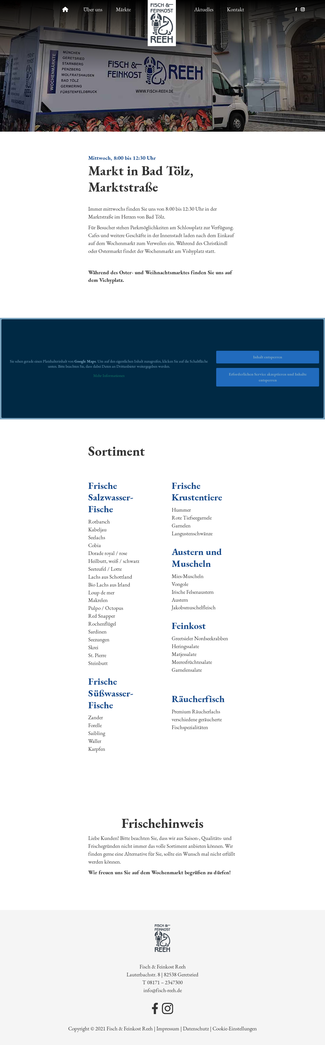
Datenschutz (196, 1028)
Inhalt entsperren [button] (267, 356)
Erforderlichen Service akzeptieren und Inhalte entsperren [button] (268, 377)
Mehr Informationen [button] (109, 375)
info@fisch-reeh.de (162, 990)
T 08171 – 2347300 (162, 982)
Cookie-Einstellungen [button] (235, 1028)
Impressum (167, 1028)
